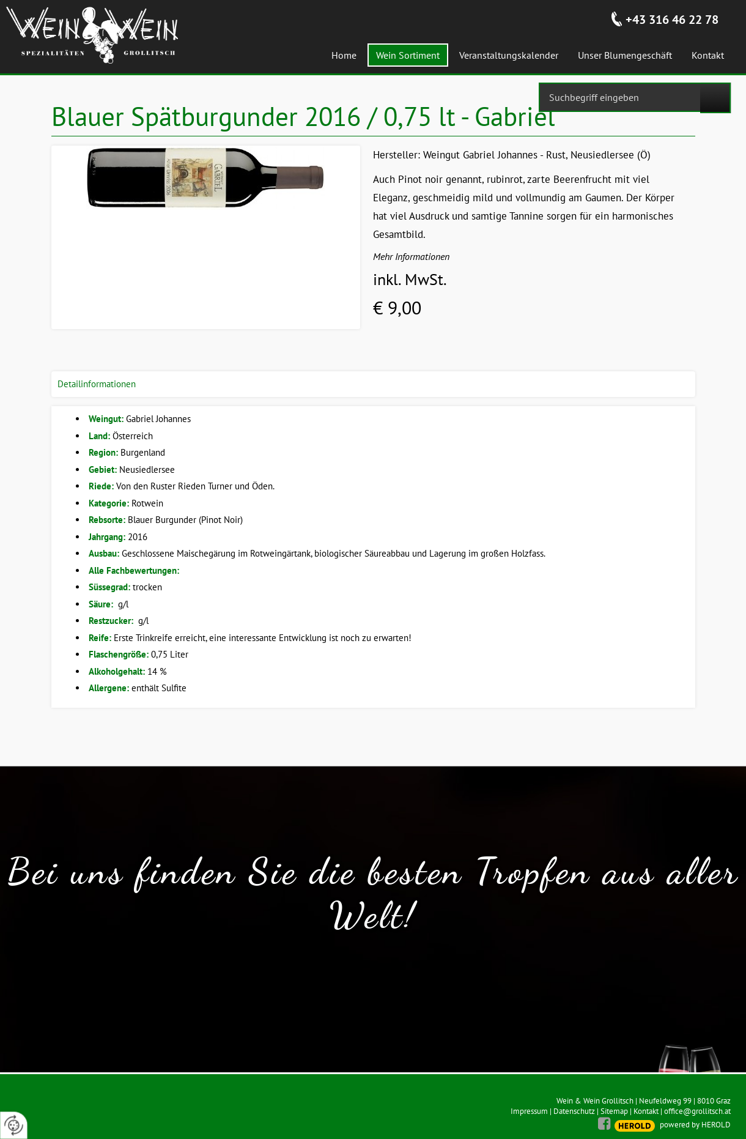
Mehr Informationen (411, 256)
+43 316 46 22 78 (672, 20)
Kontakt (646, 1111)
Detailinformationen (96, 384)
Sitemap (614, 1111)
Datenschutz (574, 1111)
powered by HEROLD (695, 1124)
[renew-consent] (14, 1125)
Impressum (529, 1111)
